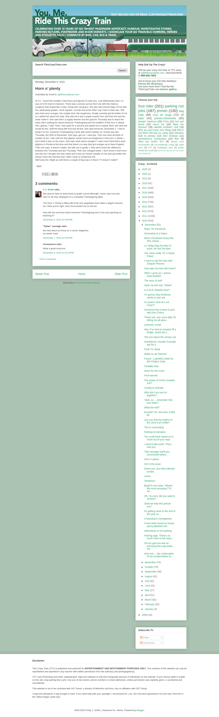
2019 (145, 178)
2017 (145, 188)
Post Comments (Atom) (88, 282)
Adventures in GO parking (158, 530)
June (148, 585)
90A (177, 138)
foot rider (145, 106)
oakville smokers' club (166, 127)
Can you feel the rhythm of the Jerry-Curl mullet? (158, 421)
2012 (145, 211)
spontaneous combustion (152, 138)
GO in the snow (152, 464)
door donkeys (170, 135)
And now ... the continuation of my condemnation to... (159, 555)
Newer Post (42, 274)
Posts (144, 637)
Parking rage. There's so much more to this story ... (159, 537)
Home (82, 274)
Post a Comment (48, 259)
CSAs (166, 121)
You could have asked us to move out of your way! (158, 438)
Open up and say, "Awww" (158, 285)
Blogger (140, 710)
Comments (147, 642)
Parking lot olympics (155, 432)
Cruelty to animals (153, 387)
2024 (145, 173)
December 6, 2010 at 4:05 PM (57, 219)
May (147, 590)
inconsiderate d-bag (164, 145)
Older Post (121, 274)
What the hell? (152, 407)
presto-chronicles (165, 118)
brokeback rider (165, 147)
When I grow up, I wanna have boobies (157, 274)
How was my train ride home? (160, 268)
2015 (145, 197)
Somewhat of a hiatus (155, 233)
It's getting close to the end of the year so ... (159, 512)
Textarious (149, 480)
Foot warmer (151, 375)
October (149, 567)
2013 (145, 206)
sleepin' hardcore (147, 121)
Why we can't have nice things (154, 130)
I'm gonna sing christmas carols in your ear (157, 296)
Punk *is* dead (152, 349)
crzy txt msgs (162, 114)
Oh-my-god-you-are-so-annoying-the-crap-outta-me (158, 546)
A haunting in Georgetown (158, 518)
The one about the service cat (160, 337)
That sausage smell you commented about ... (157, 453)
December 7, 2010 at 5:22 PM (57, 238)
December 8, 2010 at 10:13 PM (58, 252)
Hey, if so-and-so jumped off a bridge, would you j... (160, 331)
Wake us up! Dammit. (155, 354)
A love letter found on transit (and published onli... (159, 525)
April (147, 595)
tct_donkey (150, 135)
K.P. (150, 147)
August (149, 576)
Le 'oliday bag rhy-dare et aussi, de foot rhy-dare (157, 247)
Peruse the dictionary (150, 83)
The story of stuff (153, 280)
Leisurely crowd (152, 324)
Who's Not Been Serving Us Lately (161, 131)
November (150, 562)
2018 (145, 183)
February (150, 604)
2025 (145, 169)
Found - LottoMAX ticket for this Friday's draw (158, 360)
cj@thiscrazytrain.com (68, 94)
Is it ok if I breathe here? (157, 290)
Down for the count (154, 370)
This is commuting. (154, 427)
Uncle (147, 476)
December (150, 224)
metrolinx (179, 133)
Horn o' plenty (151, 459)
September (151, 571)
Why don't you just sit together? (155, 394)
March (148, 599)
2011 (145, 216)
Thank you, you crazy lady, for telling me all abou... (160, 319)
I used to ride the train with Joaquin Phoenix (158, 262)
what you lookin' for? (151, 141)
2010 (145, 220)
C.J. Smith (48, 189)
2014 (145, 202)
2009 (145, 615)
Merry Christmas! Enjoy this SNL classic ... (158, 239)
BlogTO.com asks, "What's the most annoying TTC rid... (158, 488)
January (149, 609)
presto (162, 111)
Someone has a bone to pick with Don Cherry (159, 311)
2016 (145, 192)
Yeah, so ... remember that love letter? (158, 401)
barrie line (161, 151)
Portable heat (151, 366)
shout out (158, 124)
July (147, 581)
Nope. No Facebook (155, 228)
